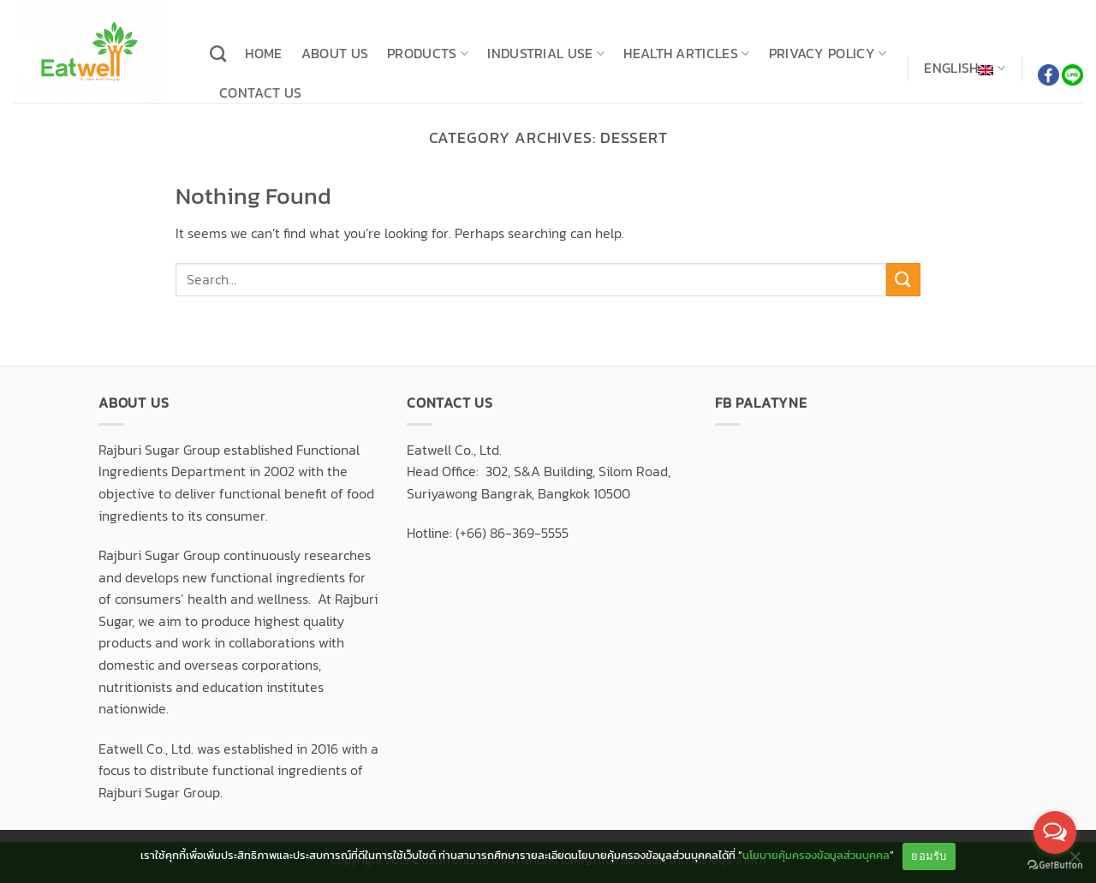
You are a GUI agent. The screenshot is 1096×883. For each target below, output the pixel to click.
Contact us (260, 92)
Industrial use (546, 53)
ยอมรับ (928, 856)
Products (427, 53)
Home (263, 53)
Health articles (686, 53)
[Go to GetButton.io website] (1055, 865)
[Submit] (903, 279)
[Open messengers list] (1054, 832)
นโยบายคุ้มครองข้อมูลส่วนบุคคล (816, 855)
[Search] (218, 53)
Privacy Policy (828, 53)
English (964, 68)
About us (335, 53)
